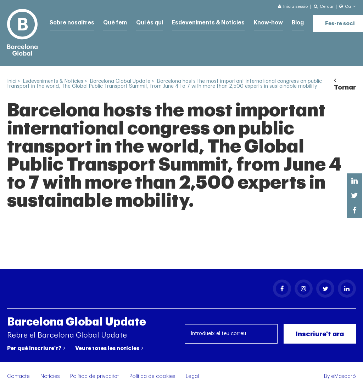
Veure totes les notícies (109, 348)
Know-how (260, 22)
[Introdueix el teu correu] (231, 334)
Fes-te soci (331, 21)
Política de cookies (152, 376)
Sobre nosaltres (71, 22)
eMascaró (343, 376)
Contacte (18, 376)
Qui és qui (146, 22)
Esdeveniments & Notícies (202, 22)
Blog (289, 22)
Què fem (112, 22)
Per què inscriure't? (36, 348)
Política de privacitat (94, 376)
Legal (192, 376)
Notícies (50, 376)
